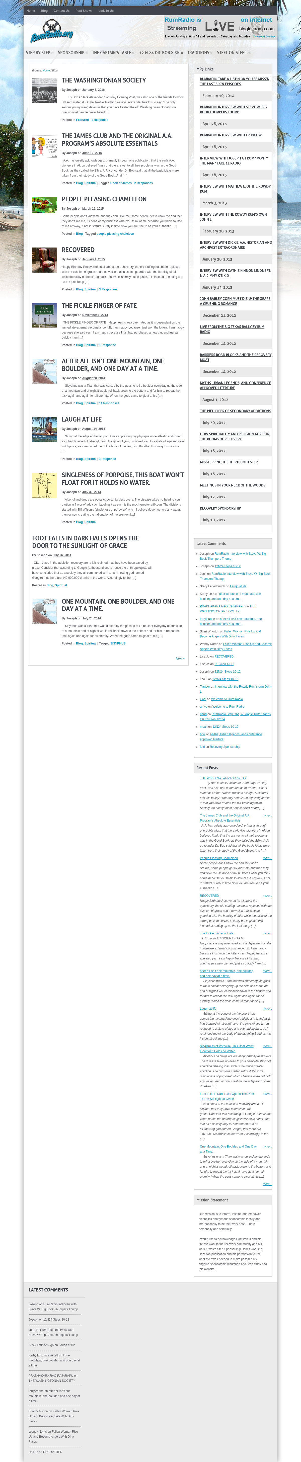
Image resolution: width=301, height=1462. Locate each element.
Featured (82, 120)
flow (202, 734)
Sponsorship (73, 52)
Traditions (200, 52)
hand (203, 714)
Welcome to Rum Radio (227, 699)
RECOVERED (78, 250)
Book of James (121, 183)
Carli (203, 699)
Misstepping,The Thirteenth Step (229, 462)
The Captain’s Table (113, 52)
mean (203, 726)
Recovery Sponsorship (220, 508)
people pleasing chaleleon (115, 233)
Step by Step (40, 52)
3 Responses (108, 289)
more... (267, 815)
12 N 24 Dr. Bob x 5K (161, 52)
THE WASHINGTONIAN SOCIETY (104, 80)
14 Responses (109, 403)
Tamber (205, 686)
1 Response (99, 120)
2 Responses (143, 183)
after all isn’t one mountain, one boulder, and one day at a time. (54, 1360)
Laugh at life (82, 419)
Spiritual (91, 183)
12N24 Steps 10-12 (228, 566)
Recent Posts (207, 768)
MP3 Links (204, 69)
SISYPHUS (118, 643)
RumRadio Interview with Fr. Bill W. (231, 135)
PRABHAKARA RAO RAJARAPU (222, 606)
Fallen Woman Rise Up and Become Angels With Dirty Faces (54, 1416)
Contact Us (61, 11)
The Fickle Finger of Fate (99, 305)
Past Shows (84, 11)
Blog (44, 11)
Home (31, 11)
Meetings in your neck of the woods (232, 485)
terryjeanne (207, 619)
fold (202, 747)
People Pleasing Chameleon (104, 199)
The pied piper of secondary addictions (235, 411)
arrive (203, 706)
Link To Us (106, 11)
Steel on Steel (233, 52)
